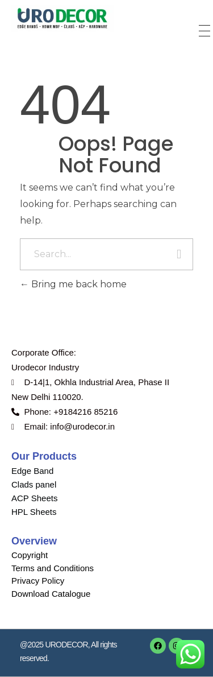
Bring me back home (73, 284)
